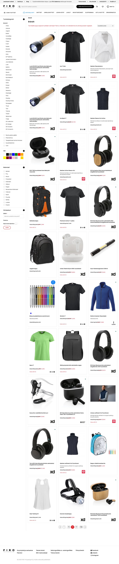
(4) (63, 129)
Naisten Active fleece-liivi (67, 170)
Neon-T (32, 365)
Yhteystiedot (80, 550)
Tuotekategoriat (8, 19)
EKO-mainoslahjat (41, 553)
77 (76, 527)
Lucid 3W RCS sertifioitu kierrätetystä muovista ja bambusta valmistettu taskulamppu (40, 67)
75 (68, 527)
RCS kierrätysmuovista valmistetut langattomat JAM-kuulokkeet (100, 365)
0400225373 (103, 1)
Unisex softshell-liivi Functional (99, 413)
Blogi (27, 1)
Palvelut (19, 553)
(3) (63, 77)
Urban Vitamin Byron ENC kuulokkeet (70, 268)
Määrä (4, 213)
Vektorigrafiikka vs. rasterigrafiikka (61, 550)
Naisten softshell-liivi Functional (69, 463)
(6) (33, 371)
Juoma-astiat (60, 12)
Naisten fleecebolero (96, 66)
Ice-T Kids (63, 66)
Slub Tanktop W (34, 514)
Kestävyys (20, 1)
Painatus (5, 220)
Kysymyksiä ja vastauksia (25, 550)
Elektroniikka (89, 12)
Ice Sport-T (63, 118)
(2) (93, 77)
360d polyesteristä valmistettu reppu (70, 365)
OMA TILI (112, 6)
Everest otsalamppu (66, 514)
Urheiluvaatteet (49, 12)
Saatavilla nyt (29, 12)
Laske (7, 227)
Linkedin (94, 553)
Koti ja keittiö (100, 12)
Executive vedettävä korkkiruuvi (39, 413)
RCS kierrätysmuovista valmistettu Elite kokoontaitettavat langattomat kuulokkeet (102, 221)
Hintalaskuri (7, 210)
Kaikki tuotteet (11, 12)
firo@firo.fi (113, 1)
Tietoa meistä (82, 1)
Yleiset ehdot (40, 550)
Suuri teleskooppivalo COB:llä (99, 268)
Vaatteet (39, 12)
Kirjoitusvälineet (78, 12)
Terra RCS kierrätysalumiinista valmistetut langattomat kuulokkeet (42, 464)
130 (81, 527)
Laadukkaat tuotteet (8, 1)
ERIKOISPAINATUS (111, 12)
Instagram (95, 555)
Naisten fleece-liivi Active (97, 118)
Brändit (30, 17)
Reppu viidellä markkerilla (97, 463)
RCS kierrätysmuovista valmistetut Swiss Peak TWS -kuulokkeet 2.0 (72, 413)
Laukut (68, 12)
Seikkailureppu (34, 221)
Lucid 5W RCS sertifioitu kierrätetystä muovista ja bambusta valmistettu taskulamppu (40, 119)
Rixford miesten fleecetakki (98, 316)
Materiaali (6, 167)
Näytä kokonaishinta (8, 223)
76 (72, 527)
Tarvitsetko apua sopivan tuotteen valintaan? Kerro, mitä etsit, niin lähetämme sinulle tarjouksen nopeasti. (60, 26)
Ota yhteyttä (92, 1)
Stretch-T (63, 316)
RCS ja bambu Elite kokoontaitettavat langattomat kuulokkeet (101, 171)
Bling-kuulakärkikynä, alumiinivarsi (40, 316)
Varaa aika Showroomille (85, 6)
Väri (4, 151)
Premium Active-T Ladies (67, 221)
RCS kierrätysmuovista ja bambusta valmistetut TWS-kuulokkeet (100, 514)
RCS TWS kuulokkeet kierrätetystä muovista (40, 171)
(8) (63, 227)
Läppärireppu (33, 268)
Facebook (94, 550)
